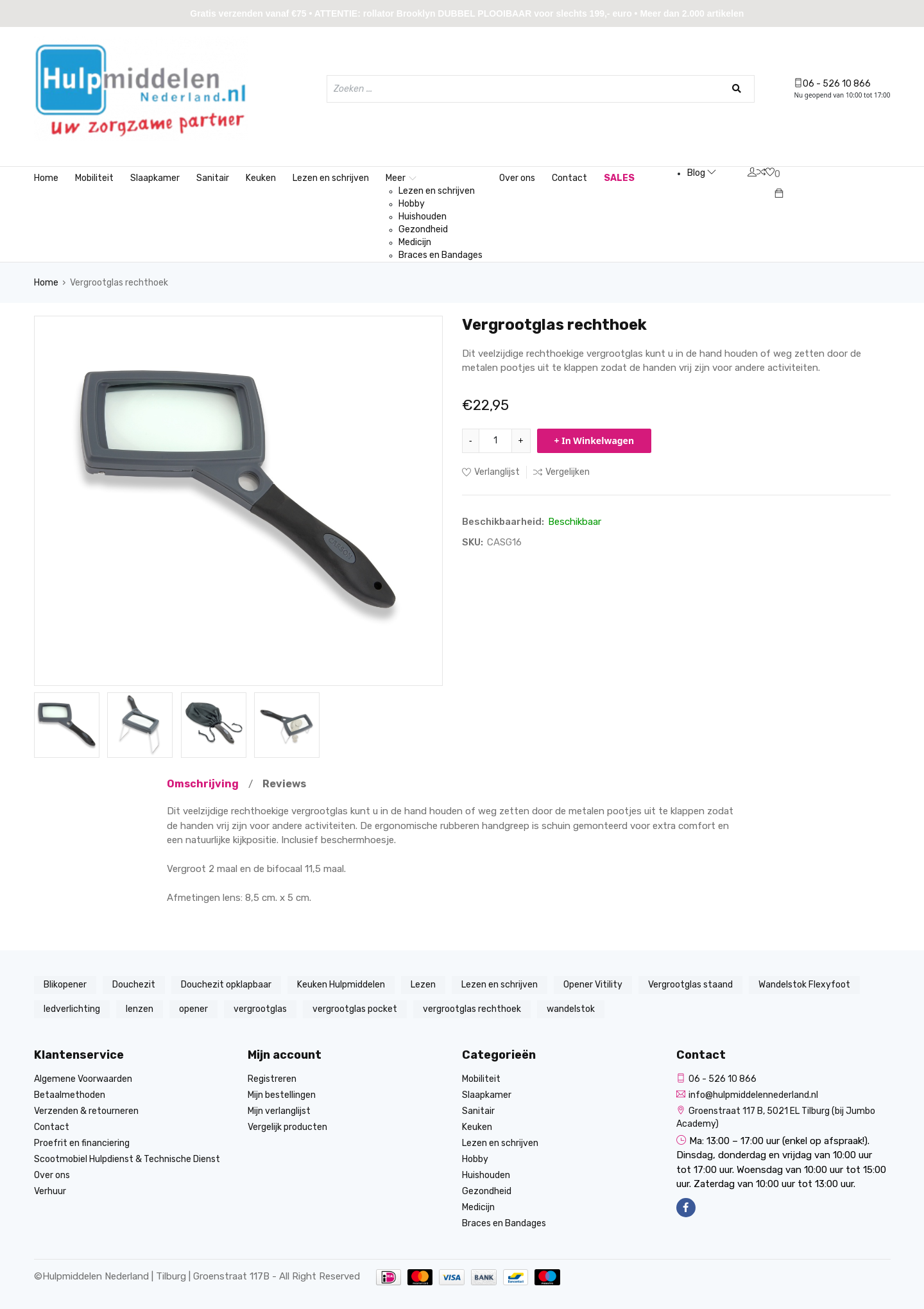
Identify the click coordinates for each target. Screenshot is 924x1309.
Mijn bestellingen (282, 1095)
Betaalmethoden (69, 1095)
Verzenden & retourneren (86, 1111)
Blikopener (65, 984)
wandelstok (571, 1009)
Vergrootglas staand (690, 984)
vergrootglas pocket (354, 1009)
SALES (619, 178)
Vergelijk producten (287, 1127)
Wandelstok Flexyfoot (804, 984)
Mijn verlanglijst (279, 1111)
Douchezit (133, 984)
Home (46, 178)
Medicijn (414, 242)
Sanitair (212, 178)
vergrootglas (260, 1009)
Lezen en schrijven (331, 178)
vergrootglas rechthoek (472, 1009)
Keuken (261, 178)
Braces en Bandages (440, 255)
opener (193, 1009)
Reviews (284, 784)
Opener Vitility (592, 984)
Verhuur (50, 1191)
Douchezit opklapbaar (226, 984)
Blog (701, 172)
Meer (401, 178)
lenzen (139, 1009)
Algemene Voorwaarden (83, 1079)
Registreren (272, 1079)
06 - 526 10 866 (832, 83)
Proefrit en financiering (82, 1143)
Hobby (411, 203)
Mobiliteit (94, 178)
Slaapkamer (155, 178)
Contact (569, 178)
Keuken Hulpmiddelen (341, 984)
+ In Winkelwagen (594, 440)
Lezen (423, 984)
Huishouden (422, 216)
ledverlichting (72, 1009)
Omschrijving (203, 784)
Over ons (517, 178)
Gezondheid (423, 229)
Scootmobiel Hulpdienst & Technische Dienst (127, 1159)
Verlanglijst (491, 471)
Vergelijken (561, 471)
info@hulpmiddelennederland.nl (747, 1095)
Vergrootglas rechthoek (119, 282)
